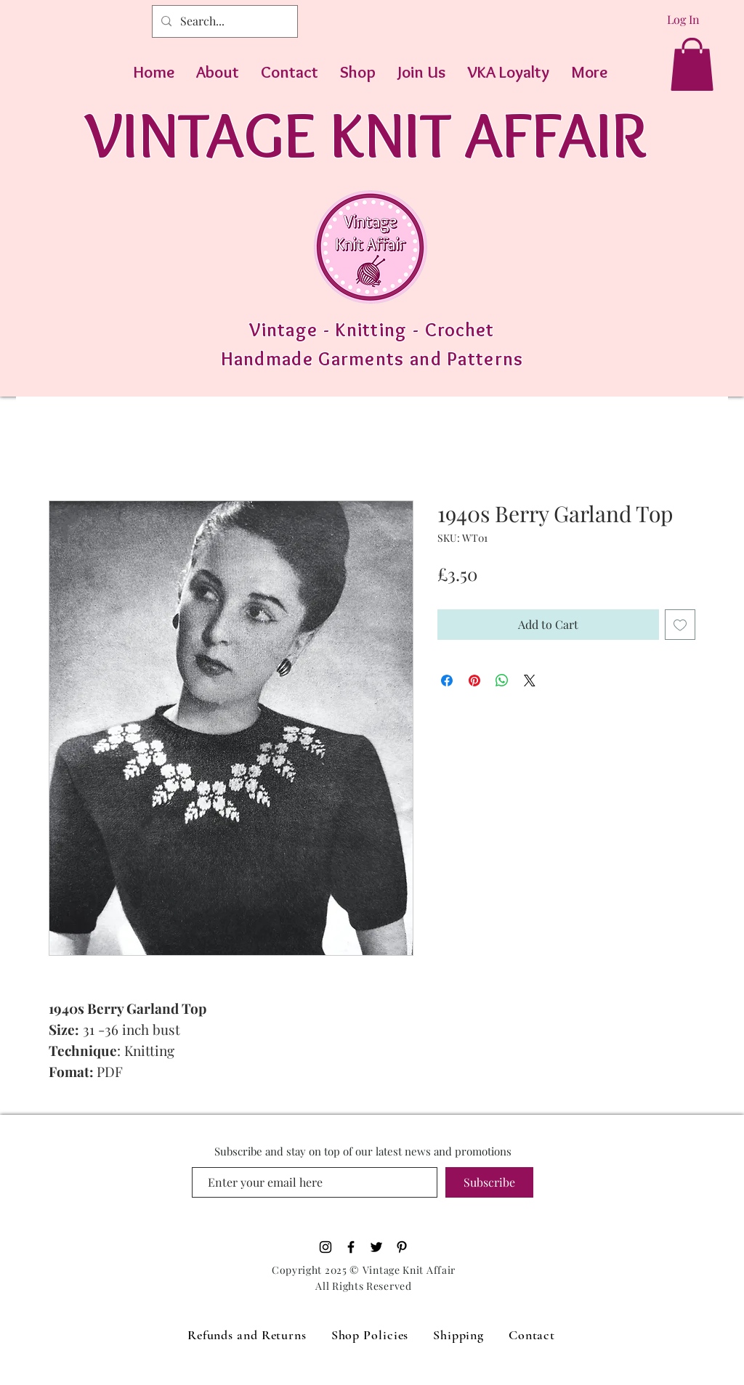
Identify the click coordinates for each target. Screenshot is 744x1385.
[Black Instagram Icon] (325, 1247)
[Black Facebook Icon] (351, 1247)
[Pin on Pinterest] (474, 680)
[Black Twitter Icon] (376, 1247)
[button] (692, 64)
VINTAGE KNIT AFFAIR (366, 134)
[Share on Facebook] (447, 680)
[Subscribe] (489, 1182)
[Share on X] (529, 680)
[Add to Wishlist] (680, 624)
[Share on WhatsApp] (502, 680)
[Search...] (223, 21)
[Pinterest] (402, 1247)
